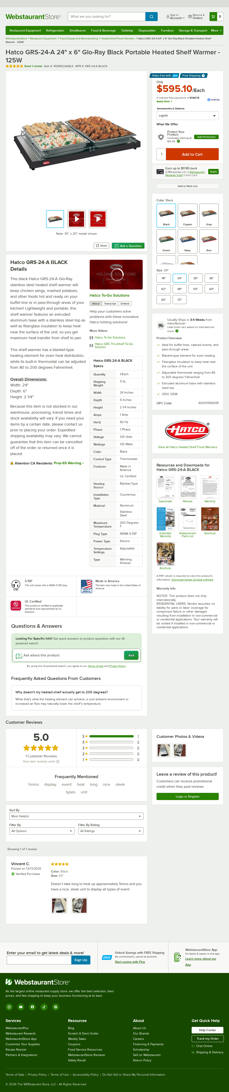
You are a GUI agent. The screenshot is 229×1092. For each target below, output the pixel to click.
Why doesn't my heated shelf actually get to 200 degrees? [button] (61, 692)
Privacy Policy (117, 666)
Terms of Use (96, 666)
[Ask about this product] (76, 655)
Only (160, 82)
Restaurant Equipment (25, 30)
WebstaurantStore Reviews (86, 1055)
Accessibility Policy (86, 1074)
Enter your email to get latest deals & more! (45, 953)
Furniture (167, 30)
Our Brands (141, 1033)
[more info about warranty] (178, 141)
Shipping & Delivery (207, 1052)
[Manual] (188, 489)
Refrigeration (55, 30)
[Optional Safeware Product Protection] (165, 522)
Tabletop (127, 30)
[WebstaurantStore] (61, 982)
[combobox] (106, 16)
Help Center (207, 1030)
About (96, 303)
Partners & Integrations (21, 1055)
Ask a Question (128, 246)
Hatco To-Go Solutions (109, 295)
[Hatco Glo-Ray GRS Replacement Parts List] (188, 522)
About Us (139, 1028)
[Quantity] (162, 154)
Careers (138, 1039)
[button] (55, 219)
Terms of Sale (15, 1074)
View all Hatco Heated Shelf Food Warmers (187, 447)
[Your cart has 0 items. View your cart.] (216, 16)
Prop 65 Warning (67, 463)
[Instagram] (9, 1007)
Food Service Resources (85, 1049)
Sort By (14, 810)
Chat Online (202, 1046)
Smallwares (78, 30)
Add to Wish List (187, 186)
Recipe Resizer (16, 1049)
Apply (214, 172)
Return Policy (142, 1060)
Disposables (147, 30)
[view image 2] (180, 750)
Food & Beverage (103, 30)
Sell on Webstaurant (147, 1055)
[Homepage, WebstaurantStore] (33, 16)
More (216, 30)
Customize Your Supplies (23, 1044)
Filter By (15, 824)
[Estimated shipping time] (177, 331)
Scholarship (141, 1049)
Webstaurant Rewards (21, 1033)
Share (101, 245)
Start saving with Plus (130, 962)
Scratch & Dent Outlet (83, 1033)
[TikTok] (44, 1007)
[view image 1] (164, 750)
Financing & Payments (148, 1044)
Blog (71, 1028)
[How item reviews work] (57, 761)
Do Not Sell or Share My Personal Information (133, 1074)
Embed (125, 303)
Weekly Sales (77, 1039)
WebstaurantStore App (21, 1039)
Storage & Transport (193, 30)
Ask (131, 655)
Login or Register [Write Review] (188, 796)
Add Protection (206, 136)
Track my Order (208, 1038)
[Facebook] (32, 1007)
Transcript (110, 303)
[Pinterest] (55, 1007)
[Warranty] (210, 489)
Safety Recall (77, 1060)
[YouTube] (20, 1007)
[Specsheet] (165, 489)
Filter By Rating (89, 824)
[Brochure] (210, 522)
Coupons (74, 1044)
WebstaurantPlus (17, 1028)
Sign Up (80, 960)
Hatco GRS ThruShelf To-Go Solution (114, 346)
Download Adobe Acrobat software (192, 579)
